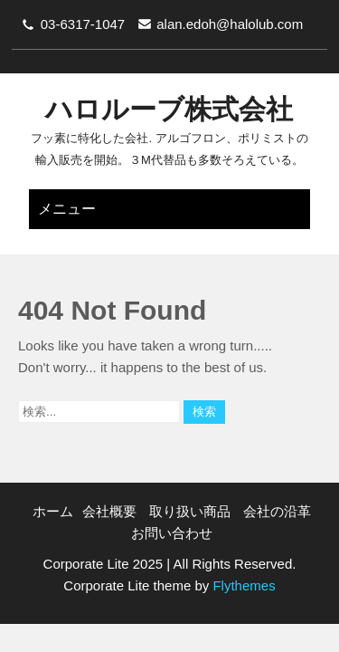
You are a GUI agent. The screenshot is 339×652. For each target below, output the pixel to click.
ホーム (53, 511)
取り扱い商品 (190, 511)
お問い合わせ (171, 533)
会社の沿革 (277, 511)
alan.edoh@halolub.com (229, 24)
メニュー (67, 208)
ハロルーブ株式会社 (169, 109)
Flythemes (242, 585)
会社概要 (109, 511)
